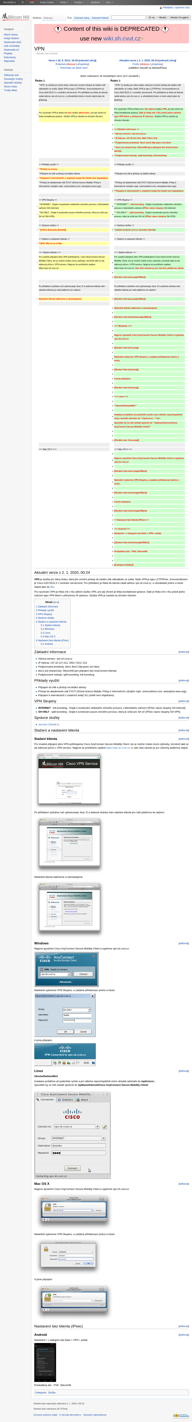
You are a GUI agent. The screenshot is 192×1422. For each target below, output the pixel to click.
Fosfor (135, 64)
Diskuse (48, 17)
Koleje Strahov (47, 2)
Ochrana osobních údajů (45, 1415)
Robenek (61, 64)
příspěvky (83, 64)
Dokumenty (10, 57)
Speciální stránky (13, 82)
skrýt (56, 602)
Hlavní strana (11, 34)
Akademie (95, 2)
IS (23, 2)
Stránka (37, 17)
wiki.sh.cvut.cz (122, 38)
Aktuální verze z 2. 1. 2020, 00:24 (138, 60)
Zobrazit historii (100, 17)
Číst (69, 17)
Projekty (79, 2)
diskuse (71, 64)
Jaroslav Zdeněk (47, 724)
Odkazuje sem (11, 75)
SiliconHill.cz (9, 2)
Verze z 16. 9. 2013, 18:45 (63, 60)
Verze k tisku (10, 86)
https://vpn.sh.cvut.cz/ (118, 747)
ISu (52, 586)
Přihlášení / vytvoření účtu (176, 7)
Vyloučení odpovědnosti (94, 1415)
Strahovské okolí (12, 42)
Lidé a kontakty (12, 46)
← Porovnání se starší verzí (72, 67)
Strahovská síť (11, 49)
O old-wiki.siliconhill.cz (70, 1415)
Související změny (13, 79)
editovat (183, 651)
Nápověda (9, 61)
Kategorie (40, 1392)
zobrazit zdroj (87, 60)
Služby (64, 2)
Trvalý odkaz (10, 90)
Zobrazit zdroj (81, 17)
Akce (109, 2)
